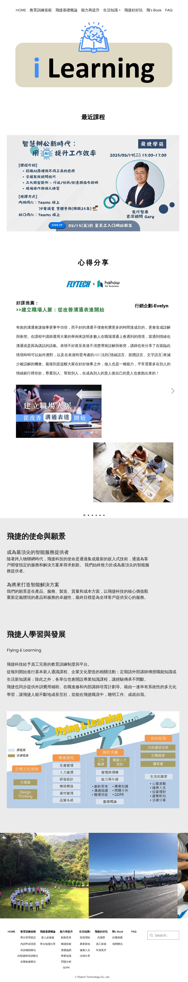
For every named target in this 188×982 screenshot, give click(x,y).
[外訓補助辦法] (28, 950)
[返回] (15, 391)
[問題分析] (66, 962)
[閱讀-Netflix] (103, 515)
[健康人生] (85, 950)
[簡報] (96, 515)
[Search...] (163, 935)
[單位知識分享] (47, 944)
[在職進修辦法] (28, 962)
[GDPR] (66, 968)
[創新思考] (66, 937)
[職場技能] (66, 944)
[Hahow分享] (88, 515)
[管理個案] (92, 515)
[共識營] (101, 937)
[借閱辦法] (117, 944)
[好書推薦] (117, 937)
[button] (41, 10)
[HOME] (11, 932)
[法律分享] (85, 956)
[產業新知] (85, 944)
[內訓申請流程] (28, 944)
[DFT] (100, 515)
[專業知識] (66, 956)
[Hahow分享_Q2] (84, 515)
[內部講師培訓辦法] (27, 956)
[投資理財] (85, 937)
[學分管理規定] (28, 937)
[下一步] (172, 391)
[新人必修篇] (47, 937)
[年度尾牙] (101, 950)
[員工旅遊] (101, 944)
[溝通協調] (66, 950)
